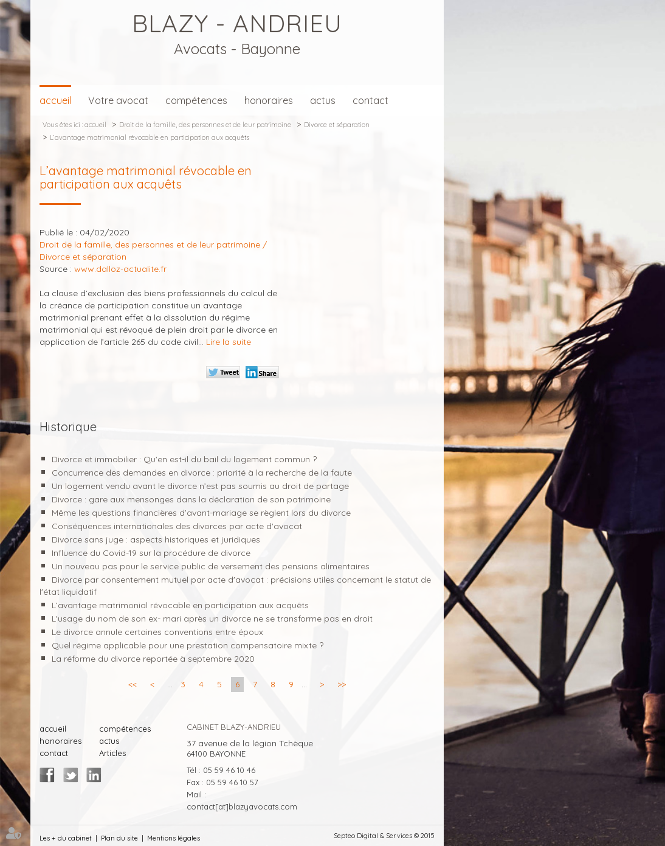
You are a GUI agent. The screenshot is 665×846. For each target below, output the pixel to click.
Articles (112, 753)
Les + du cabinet (66, 838)
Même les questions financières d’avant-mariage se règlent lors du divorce (201, 512)
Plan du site (119, 838)
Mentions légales (173, 838)
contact (370, 100)
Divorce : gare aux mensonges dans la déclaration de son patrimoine (192, 499)
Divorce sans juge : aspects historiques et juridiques (156, 539)
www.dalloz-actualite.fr (120, 268)
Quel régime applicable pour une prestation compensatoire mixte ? (187, 645)
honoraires (268, 100)
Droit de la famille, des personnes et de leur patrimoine (205, 124)
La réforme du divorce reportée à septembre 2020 (153, 658)
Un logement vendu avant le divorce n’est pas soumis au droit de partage (203, 485)
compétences (196, 100)
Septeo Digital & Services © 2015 (384, 835)
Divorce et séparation (337, 124)
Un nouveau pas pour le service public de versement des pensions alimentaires (211, 566)
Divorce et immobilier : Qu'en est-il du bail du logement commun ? (184, 459)
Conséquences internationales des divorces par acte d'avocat (177, 526)
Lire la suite (228, 341)
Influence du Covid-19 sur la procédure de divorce (151, 552)
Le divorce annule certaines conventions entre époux (157, 631)
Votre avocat (118, 100)
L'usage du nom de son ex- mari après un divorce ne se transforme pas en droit (212, 618)
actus (323, 100)
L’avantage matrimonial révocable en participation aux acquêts (149, 137)
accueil (55, 100)
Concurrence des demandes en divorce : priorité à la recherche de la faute (202, 472)
